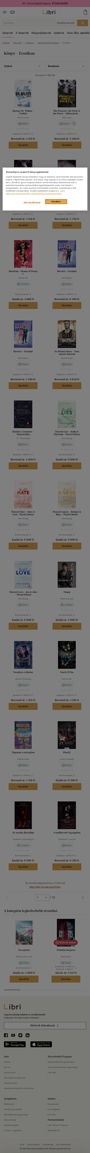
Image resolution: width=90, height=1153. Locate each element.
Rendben (56, 201)
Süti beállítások (32, 202)
